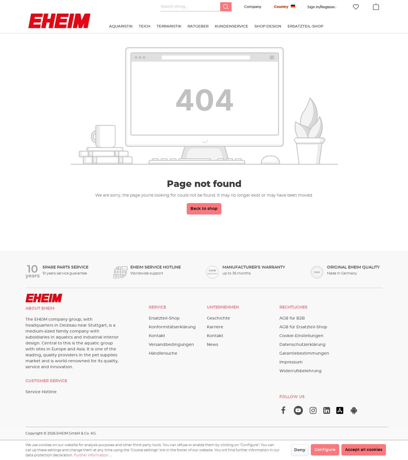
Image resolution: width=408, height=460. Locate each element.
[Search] (225, 6)
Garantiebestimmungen (304, 353)
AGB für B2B (292, 318)
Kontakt (157, 336)
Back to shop (204, 209)
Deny (299, 450)
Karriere (215, 327)
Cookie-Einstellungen (301, 336)
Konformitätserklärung (172, 327)
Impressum (291, 362)
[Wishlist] (355, 6)
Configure (324, 450)
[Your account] (321, 7)
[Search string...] (190, 6)
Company (252, 6)
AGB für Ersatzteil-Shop (303, 327)
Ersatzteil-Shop (164, 318)
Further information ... (93, 455)
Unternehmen (223, 307)
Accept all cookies (363, 450)
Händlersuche (163, 353)
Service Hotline (41, 392)
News (212, 345)
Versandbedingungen (171, 345)
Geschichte (218, 318)
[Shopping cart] (375, 5)
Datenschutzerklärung (302, 345)
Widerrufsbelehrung (300, 371)
